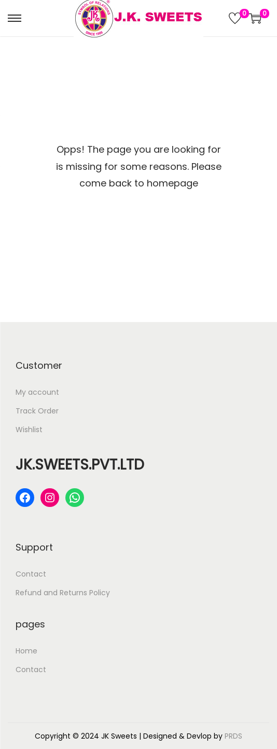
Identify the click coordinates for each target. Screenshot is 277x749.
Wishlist (29, 429)
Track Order (37, 411)
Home (26, 651)
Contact (31, 574)
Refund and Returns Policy (63, 592)
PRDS (233, 736)
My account (37, 392)
